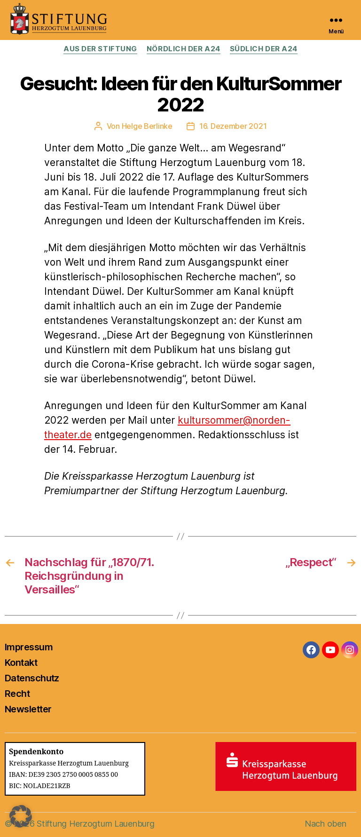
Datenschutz (32, 678)
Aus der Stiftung (100, 49)
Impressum (29, 647)
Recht (17, 693)
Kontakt (21, 662)
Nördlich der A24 (183, 49)
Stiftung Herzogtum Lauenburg (95, 824)
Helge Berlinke (147, 126)
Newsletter (28, 709)
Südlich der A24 (264, 49)
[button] (20, 816)
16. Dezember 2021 (233, 126)
